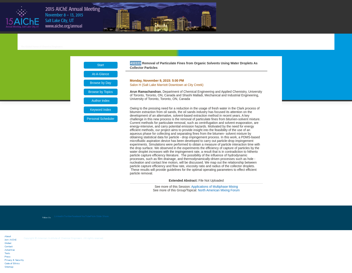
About (8, 236)
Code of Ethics (12, 263)
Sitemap (9, 266)
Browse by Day (100, 83)
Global (8, 243)
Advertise (10, 250)
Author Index (100, 100)
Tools (7, 253)
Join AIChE (10, 239)
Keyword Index (100, 109)
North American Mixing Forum (219, 190)
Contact (9, 246)
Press (7, 256)
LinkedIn (59, 216)
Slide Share (102, 216)
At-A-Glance (100, 74)
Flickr (93, 216)
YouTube (85, 216)
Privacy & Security (14, 260)
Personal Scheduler (100, 118)
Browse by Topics (100, 92)
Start (100, 65)
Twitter (68, 216)
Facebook (76, 216)
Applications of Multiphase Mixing (214, 186)
